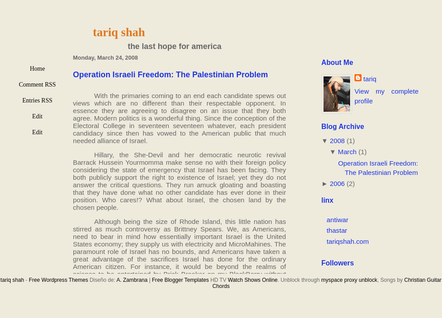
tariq (370, 79)
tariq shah (119, 32)
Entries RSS (37, 100)
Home (37, 68)
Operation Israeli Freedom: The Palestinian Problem (170, 74)
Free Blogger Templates (180, 280)
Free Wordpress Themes (58, 280)
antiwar (337, 219)
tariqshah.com (348, 241)
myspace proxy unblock (349, 280)
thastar (337, 230)
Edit (37, 116)
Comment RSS (37, 84)
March (347, 151)
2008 (337, 140)
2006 (337, 183)
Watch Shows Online (253, 280)
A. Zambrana (131, 280)
